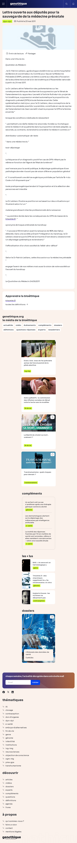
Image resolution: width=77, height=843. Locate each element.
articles (9, 779)
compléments (44, 325)
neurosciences (12, 752)
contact (9, 828)
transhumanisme (13, 766)
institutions (11, 745)
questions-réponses (25, 330)
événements (30, 325)
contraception (12, 713)
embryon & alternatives (16, 727)
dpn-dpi (7, 21)
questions (10, 797)
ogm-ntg (10, 759)
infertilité (10, 741)
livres (8, 807)
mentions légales (13, 831)
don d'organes (12, 717)
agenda (9, 804)
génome (9, 738)
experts (42, 330)
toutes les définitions (15, 304)
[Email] (18, 682)
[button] (35, 682)
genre (8, 734)
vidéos (9, 783)
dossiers (58, 325)
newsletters (54, 330)
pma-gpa (10, 762)
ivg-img (9, 748)
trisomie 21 (11, 300)
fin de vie (10, 731)
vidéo (18, 325)
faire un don (11, 825)
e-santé (9, 724)
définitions (8, 330)
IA (6, 707)
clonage (9, 710)
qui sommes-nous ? (15, 821)
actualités (8, 325)
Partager (30, 53)
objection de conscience (17, 755)
